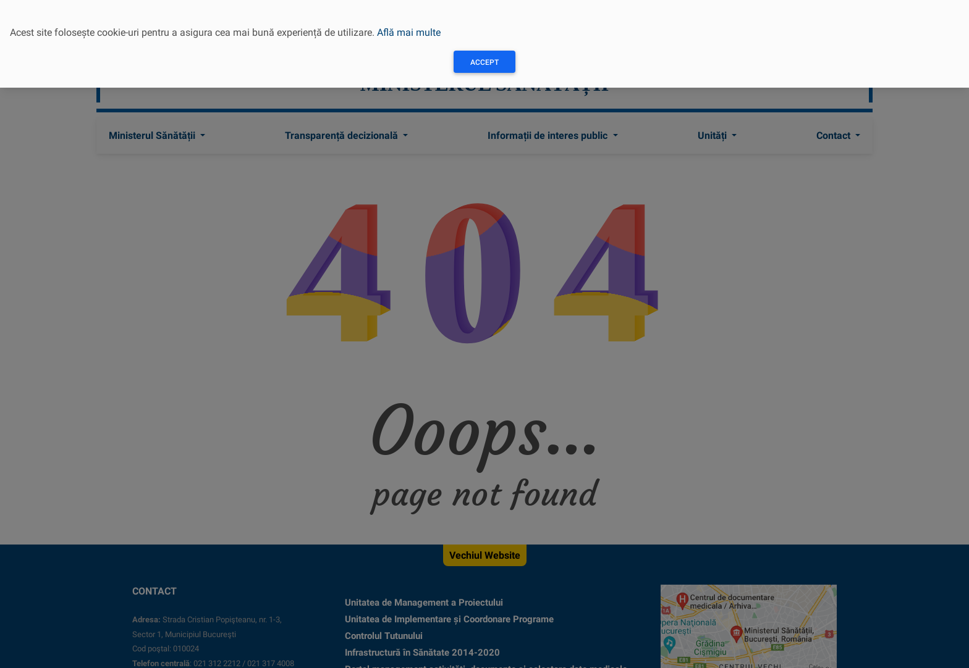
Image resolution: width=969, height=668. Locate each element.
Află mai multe (409, 32)
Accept (484, 62)
